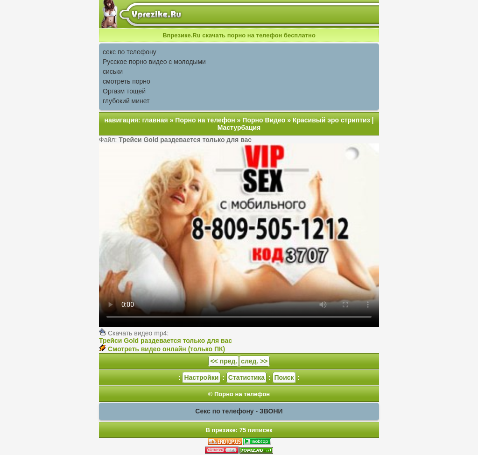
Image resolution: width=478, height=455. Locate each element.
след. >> (254, 361)
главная (155, 120)
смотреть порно (126, 81)
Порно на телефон (205, 120)
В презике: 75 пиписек (239, 430)
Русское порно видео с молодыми (154, 61)
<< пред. (223, 361)
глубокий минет (126, 101)
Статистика (246, 377)
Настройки (201, 377)
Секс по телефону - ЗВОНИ (238, 411)
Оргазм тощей (124, 91)
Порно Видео (263, 120)
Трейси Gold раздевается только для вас (165, 340)
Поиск (284, 377)
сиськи (113, 71)
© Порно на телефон (239, 394)
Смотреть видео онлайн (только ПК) (166, 349)
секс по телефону (129, 52)
